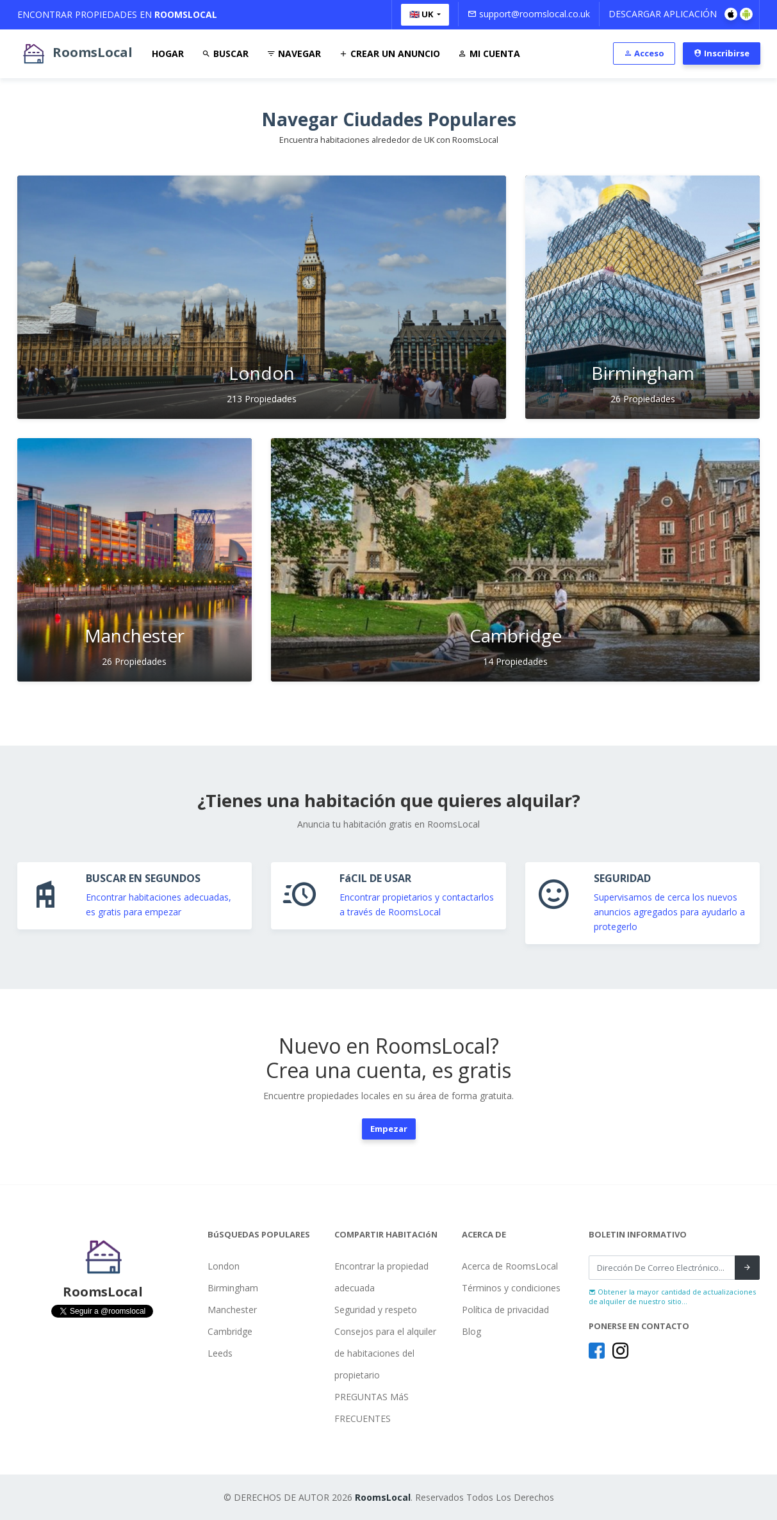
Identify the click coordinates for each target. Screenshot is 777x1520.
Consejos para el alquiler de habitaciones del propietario (385, 1353)
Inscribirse (721, 53)
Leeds (220, 1353)
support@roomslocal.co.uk (529, 14)
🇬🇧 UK (422, 14)
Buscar (225, 53)
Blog (471, 1331)
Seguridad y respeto (375, 1309)
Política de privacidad (505, 1309)
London (224, 1266)
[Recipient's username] (662, 1267)
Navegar (293, 53)
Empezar (388, 1128)
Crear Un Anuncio (389, 53)
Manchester (232, 1309)
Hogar (168, 53)
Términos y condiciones (511, 1288)
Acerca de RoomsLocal (510, 1266)
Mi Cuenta (489, 53)
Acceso (644, 53)
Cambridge (230, 1331)
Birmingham (233, 1288)
